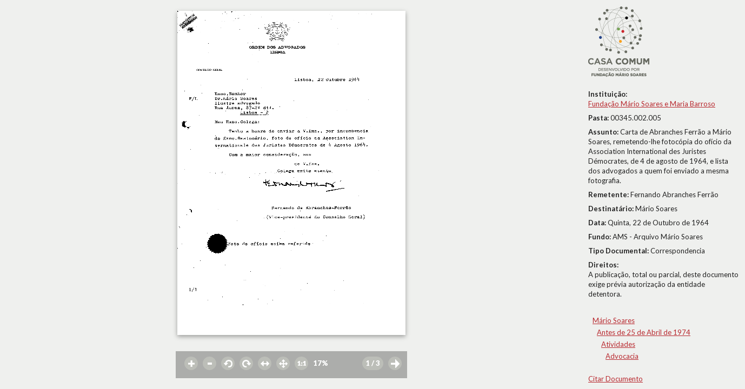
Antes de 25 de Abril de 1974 (643, 332)
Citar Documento (615, 378)
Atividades (618, 344)
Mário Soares (614, 320)
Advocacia (622, 356)
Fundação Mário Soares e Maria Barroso (651, 103)
